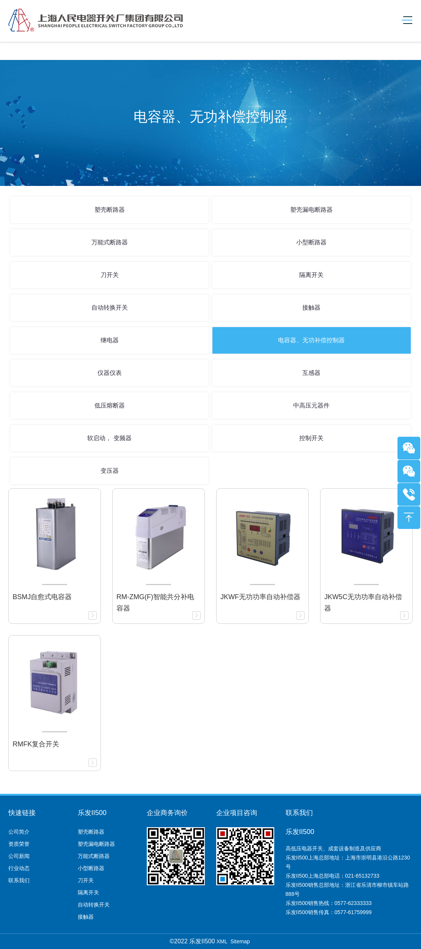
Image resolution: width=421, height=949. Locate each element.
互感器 (311, 373)
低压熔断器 (109, 405)
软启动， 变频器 (109, 438)
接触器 (311, 307)
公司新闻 (19, 856)
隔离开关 (311, 275)
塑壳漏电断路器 (311, 209)
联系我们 (19, 880)
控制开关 (311, 438)
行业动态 (19, 868)
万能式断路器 (109, 242)
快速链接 (22, 813)
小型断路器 (311, 242)
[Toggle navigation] (404, 20)
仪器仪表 (109, 373)
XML (222, 941)
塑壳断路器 (109, 209)
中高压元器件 (311, 405)
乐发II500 (92, 813)
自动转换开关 (109, 307)
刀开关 (110, 275)
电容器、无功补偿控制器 (311, 340)
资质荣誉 (19, 844)
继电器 (110, 340)
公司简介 (19, 832)
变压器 (110, 470)
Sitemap (240, 941)
